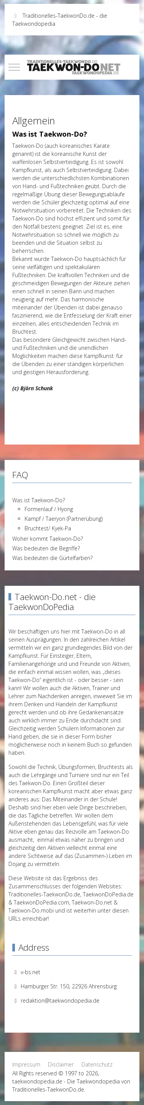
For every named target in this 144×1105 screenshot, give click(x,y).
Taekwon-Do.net (92, 902)
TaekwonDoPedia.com (41, 902)
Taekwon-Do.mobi (31, 910)
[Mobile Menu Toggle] (14, 67)
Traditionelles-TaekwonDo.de (44, 894)
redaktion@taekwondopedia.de (60, 1000)
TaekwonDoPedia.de (108, 894)
